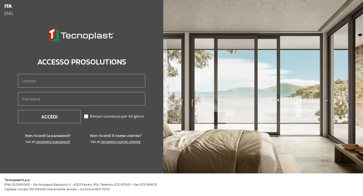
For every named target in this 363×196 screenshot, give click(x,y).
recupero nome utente (121, 141)
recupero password (53, 141)
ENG (8, 13)
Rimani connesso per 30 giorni (117, 116)
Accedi (49, 116)
